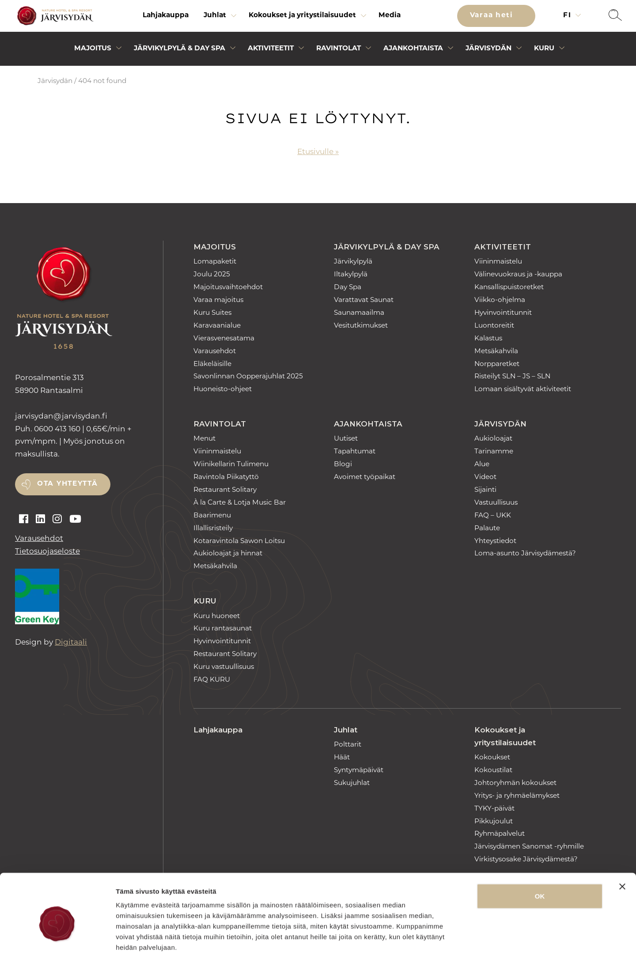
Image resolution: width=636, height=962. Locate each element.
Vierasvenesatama (223, 338)
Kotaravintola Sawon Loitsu (239, 540)
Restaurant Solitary (225, 489)
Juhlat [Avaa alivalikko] (215, 15)
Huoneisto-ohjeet (222, 389)
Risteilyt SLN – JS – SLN (512, 376)
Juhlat (345, 729)
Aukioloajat (493, 438)
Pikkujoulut (493, 821)
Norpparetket (496, 363)
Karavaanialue (217, 325)
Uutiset (346, 438)
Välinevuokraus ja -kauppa (518, 274)
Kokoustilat (493, 770)
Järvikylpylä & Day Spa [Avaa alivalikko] (179, 48)
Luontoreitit (494, 325)
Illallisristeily (213, 528)
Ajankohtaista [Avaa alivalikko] (413, 48)
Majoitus (214, 246)
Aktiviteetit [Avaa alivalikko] (271, 48)
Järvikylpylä (353, 261)
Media (390, 15)
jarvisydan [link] (61, 415)
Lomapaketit (214, 261)
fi (568, 15)
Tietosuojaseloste (47, 551)
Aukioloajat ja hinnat (227, 553)
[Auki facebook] (23, 519)
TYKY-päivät (494, 808)
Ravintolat (219, 423)
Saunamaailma (359, 312)
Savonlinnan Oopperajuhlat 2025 (248, 376)
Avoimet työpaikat (364, 476)
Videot (485, 476)
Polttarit (347, 744)
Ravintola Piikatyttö (226, 476)
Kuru (204, 600)
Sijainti (485, 489)
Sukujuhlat (352, 782)
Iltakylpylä (350, 274)
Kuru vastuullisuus (223, 666)
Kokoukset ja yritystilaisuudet (505, 736)
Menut (204, 438)
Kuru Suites (212, 312)
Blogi (343, 464)
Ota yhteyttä (67, 484)
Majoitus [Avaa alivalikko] (92, 48)
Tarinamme (493, 451)
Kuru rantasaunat (222, 628)
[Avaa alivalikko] (233, 18)
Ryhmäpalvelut (499, 833)
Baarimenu (212, 515)
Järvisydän (55, 80)
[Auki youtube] (75, 519)
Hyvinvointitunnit (503, 312)
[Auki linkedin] (40, 519)
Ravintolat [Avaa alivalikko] (338, 48)
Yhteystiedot (495, 540)
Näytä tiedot (472, 944)
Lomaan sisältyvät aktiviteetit (522, 389)
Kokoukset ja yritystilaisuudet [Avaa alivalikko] (302, 15)
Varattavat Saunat (364, 299)
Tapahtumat (354, 451)
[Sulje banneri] (622, 848)
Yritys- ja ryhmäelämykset (517, 795)
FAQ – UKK (492, 515)
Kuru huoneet (216, 615)
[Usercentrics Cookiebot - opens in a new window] (57, 944)
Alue (481, 464)
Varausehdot (39, 538)
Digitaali (71, 642)
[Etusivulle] (54, 16)
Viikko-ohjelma (499, 299)
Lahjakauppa (166, 15)
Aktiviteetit (502, 246)
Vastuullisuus (496, 502)
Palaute (487, 528)
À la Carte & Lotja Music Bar (239, 502)
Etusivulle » (318, 151)
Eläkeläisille (212, 363)
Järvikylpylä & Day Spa (386, 246)
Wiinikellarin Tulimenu (231, 464)
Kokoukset (492, 757)
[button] (615, 16)
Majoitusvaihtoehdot (228, 287)
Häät (342, 757)
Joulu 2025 (211, 274)
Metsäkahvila (496, 351)
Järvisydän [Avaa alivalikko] (488, 48)
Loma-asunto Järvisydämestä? (525, 553)
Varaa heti (493, 15)
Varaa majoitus (218, 299)
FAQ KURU (211, 679)
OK (540, 857)
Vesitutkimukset (361, 325)
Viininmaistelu (498, 261)
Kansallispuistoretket (509, 287)
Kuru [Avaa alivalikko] (544, 48)
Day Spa (347, 287)
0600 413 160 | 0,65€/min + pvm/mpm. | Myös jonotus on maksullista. (73, 441)
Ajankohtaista (368, 423)
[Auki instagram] (57, 519)
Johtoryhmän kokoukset (515, 782)
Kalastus (488, 338)
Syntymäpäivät (358, 770)
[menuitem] (165, 16)
